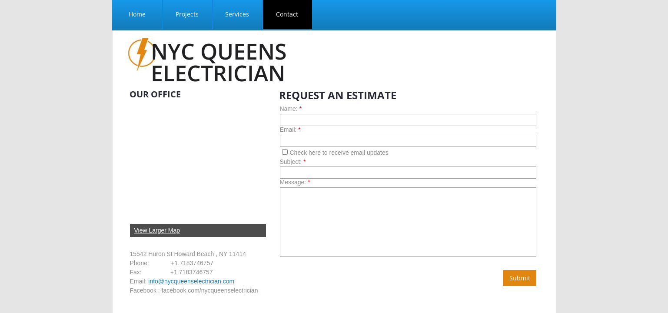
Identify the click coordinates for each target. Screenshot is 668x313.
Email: (290, 129)
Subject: (293, 161)
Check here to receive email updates (335, 152)
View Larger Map (157, 230)
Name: (291, 108)
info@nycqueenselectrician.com (191, 281)
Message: (295, 182)
